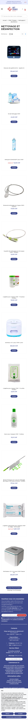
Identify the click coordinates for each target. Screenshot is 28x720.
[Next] (25, 34)
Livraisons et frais (14, 683)
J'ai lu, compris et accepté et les (13, 619)
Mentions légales (14, 679)
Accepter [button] (20, 713)
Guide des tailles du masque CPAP (14, 673)
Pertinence (4, 34)
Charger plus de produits (14, 587)
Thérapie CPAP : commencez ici (14, 668)
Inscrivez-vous (21, 615)
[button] (14, 659)
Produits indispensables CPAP (14, 671)
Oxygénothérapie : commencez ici (14, 670)
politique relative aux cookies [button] (11, 700)
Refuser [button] (7, 713)
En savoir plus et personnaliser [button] (14, 717)
